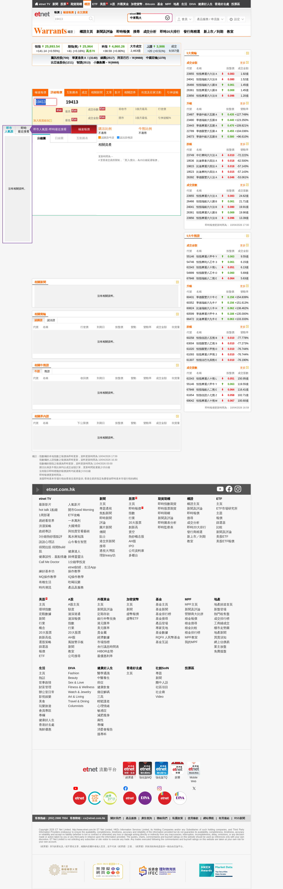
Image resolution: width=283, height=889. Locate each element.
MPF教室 (191, 637)
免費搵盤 (220, 651)
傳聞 (102, 532)
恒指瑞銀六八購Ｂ (207, 84)
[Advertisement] (71, 246)
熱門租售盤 (221, 614)
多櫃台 (133, 555)
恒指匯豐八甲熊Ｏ (207, 349)
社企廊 (160, 692)
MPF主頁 (191, 604)
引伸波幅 (172, 92)
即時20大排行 (170, 31)
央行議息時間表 (108, 646)
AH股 (132, 541)
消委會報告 (105, 729)
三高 (100, 696)
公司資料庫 (136, 550)
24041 (190, 79)
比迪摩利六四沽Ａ (207, 171)
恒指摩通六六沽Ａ (207, 73)
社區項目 (162, 687)
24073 (190, 136)
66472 (190, 319)
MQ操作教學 (47, 577)
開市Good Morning (81, 510)
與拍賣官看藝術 (79, 531)
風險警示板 (76, 642)
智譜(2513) (83, 62)
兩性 (100, 720)
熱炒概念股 (136, 536)
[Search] (71, 19)
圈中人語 (162, 682)
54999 (190, 272)
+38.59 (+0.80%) (113, 51)
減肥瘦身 (103, 715)
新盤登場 (220, 609)
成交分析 (150, 31)
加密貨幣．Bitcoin (143, 4)
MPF (168, 4)
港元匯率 (103, 623)
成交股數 (192, 185)
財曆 (177, 777)
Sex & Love (76, 682)
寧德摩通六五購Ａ (207, 125)
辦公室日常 (46, 692)
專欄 (42, 715)
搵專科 (102, 734)
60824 (190, 308)
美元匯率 (103, 628)
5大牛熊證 (193, 236)
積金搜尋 (191, 623)
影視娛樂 (45, 696)
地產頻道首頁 (223, 604)
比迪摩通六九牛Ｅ (207, 319)
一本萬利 (74, 520)
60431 (190, 297)
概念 (42, 628)
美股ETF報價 (225, 541)
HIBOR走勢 (105, 651)
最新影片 (45, 504)
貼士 (102, 536)
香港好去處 (222, 4)
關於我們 (115, 818)
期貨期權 (76, 4)
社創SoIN (162, 668)
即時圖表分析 (167, 522)
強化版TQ (161, 777)
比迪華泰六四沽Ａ (207, 160)
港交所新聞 (107, 541)
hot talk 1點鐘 (48, 510)
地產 (176, 4)
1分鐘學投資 (76, 562)
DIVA (192, 4)
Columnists (75, 706)
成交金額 (192, 62)
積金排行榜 (192, 632)
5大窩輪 (192, 53)
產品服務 (131, 818)
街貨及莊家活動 (151, 92)
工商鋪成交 (221, 623)
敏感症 (102, 710)
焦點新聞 (105, 513)
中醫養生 (103, 678)
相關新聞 (97, 92)
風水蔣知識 (76, 536)
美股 (103, 4)
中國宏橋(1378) (156, 57)
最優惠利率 (105, 656)
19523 (190, 171)
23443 (190, 125)
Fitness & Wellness (81, 687)
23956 (190, 95)
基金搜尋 (162, 618)
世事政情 (45, 682)
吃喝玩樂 (74, 582)
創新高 (133, 527)
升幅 (189, 103)
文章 (109, 92)
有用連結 (224, 818)
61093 (190, 354)
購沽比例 (105, 128)
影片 (117, 92)
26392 (190, 177)
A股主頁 (73, 604)
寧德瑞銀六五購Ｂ (207, 120)
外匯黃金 (123, 4)
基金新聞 (162, 609)
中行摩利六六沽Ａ (207, 155)
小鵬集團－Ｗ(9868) (106, 62)
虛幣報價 (132, 614)
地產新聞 (220, 632)
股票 (63, 4)
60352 (190, 302)
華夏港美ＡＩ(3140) (85, 57)
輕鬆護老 (103, 701)
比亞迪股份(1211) (62, 62)
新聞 (55, 4)
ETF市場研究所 (226, 508)
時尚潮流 (45, 587)
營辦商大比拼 (194, 614)
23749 (190, 155)
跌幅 (189, 144)
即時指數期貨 (167, 504)
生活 (184, 4)
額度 (71, 609)
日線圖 (59, 138)
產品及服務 (76, 587)
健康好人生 (205, 4)
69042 (190, 400)
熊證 (47, 371)
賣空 (132, 532)
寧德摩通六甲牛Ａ (207, 313)
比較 (219, 527)
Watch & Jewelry (79, 692)
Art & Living (76, 696)
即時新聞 (105, 518)
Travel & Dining (78, 701)
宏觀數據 (45, 614)
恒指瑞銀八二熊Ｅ (207, 278)
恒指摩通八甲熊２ (207, 354)
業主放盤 (220, 646)
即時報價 (123, 31)
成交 (84, 92)
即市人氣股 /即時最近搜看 (50, 129)
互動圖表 (72, 92)
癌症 (100, 682)
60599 (190, 313)
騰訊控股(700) (60, 57)
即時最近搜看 (23, 129)
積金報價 (191, 618)
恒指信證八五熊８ (207, 337)
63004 (190, 343)
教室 (230, 31)
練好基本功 (46, 571)
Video (160, 696)
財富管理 (45, 687)
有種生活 (45, 582)
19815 (190, 166)
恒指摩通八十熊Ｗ (207, 400)
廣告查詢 (146, 818)
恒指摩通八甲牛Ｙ (207, 256)
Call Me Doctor (49, 562)
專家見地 (162, 628)
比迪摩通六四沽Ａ (207, 166)
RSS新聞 (239, 818)
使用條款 (193, 818)
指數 (132, 513)
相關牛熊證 (41, 365)
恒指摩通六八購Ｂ (207, 90)
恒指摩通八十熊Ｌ (207, 267)
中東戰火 (136, 17)
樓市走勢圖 (221, 628)
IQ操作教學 (76, 577)
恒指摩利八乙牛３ (207, 262)
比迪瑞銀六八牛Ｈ (207, 308)
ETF (95, 4)
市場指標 (103, 642)
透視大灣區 (107, 550)
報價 (219, 518)
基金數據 (162, 632)
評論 (102, 522)
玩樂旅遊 (45, 706)
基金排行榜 (163, 614)
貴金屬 (102, 632)
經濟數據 (103, 637)
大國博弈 (74, 526)
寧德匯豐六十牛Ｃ (207, 297)
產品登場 (162, 623)
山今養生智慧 (77, 542)
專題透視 (105, 508)
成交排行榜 (221, 618)
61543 (190, 267)
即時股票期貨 (167, 508)
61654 (190, 395)
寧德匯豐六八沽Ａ (207, 177)
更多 (244, 62)
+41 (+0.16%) (80, 48)
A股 (112, 4)
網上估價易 (221, 642)
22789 (190, 131)
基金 (160, 4)
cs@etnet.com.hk (94, 818)
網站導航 (208, 818)
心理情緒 (103, 706)
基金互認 (162, 642)
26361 (190, 90)
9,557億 (174, 48)
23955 (190, 73)
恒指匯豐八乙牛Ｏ (207, 272)
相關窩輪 (40, 314)
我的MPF (191, 642)
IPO (131, 546)
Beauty (73, 678)
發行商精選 (192, 31)
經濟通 (129, 777)
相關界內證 (41, 416)
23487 (190, 114)
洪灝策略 (45, 526)
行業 (132, 518)
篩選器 (221, 522)
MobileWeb (193, 779)
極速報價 (68, 12)
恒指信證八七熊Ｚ (207, 395)
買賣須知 (220, 637)
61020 (190, 349)
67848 (190, 278)
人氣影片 (74, 504)
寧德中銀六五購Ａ (207, 114)
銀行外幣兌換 (106, 618)
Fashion (73, 673)
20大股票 (135, 522)
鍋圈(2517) (107, 57)
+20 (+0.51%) (155, 48)
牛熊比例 (145, 128)
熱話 (42, 678)
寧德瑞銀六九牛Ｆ (207, 302)
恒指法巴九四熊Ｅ (207, 360)
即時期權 (164, 513)
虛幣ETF (132, 618)
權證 (87, 4)
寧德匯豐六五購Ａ (207, 131)
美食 (42, 701)
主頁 (102, 504)
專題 (159, 673)
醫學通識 (103, 673)
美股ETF (222, 536)
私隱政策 (177, 818)
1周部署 (44, 515)
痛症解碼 (103, 692)
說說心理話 (46, 542)
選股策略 (45, 642)
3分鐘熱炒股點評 (50, 536)
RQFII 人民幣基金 (168, 637)
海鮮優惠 (45, 729)
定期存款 (103, 614)
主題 (219, 513)
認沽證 (51, 320)
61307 (190, 360)
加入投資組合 (42, 120)
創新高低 (45, 637)
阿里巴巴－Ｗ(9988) (130, 57)
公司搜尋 (74, 656)
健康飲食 (103, 687)
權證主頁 (86, 31)
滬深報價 (74, 618)
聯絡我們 (162, 818)
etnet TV (44, 4)
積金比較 (191, 628)
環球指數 (45, 609)
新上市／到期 (213, 31)
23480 (190, 120)
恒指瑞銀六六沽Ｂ (207, 79)
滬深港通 (74, 614)
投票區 (235, 4)
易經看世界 (46, 520)
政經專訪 (45, 531)
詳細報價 (56, 92)
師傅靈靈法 (76, 556)
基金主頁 (162, 604)
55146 (190, 256)
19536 (190, 160)
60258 (190, 337)
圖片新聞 (105, 527)
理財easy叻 (107, 555)
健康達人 (74, 551)
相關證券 (130, 92)
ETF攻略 (74, 515)
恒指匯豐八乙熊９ (207, 343)
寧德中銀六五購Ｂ (207, 136)
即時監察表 (165, 527)
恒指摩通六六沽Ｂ (207, 95)
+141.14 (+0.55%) (47, 48)
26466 (190, 84)
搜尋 (136, 31)
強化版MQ (145, 777)
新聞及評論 (104, 31)
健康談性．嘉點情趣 (53, 556)
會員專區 (45, 710)
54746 (190, 262)
